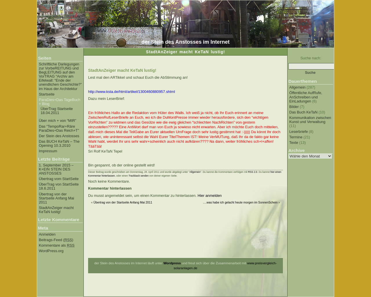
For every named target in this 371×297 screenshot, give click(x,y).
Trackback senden (139, 175)
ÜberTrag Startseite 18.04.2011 (57, 111)
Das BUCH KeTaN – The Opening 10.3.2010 (59, 144)
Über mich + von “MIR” (57, 121)
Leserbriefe (298, 131)
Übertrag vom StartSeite (59, 179)
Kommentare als (56, 245)
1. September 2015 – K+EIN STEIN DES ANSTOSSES (56, 169)
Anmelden (47, 234)
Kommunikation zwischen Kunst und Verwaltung (310, 120)
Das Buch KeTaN (303, 112)
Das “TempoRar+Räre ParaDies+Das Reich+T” (59, 128)
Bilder (294, 106)
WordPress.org (51, 251)
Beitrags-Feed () (56, 240)
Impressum (48, 151)
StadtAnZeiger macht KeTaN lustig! (56, 210)
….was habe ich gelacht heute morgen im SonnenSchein (240, 202)
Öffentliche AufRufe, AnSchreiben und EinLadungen (305, 97)
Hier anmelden (210, 195)
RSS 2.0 (252, 171)
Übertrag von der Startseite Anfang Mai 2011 (56, 198)
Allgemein (297, 87)
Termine (296, 137)
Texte (293, 142)
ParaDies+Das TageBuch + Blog (59, 102)
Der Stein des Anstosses (59, 136)
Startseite (46, 94)
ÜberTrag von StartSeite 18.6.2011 (59, 186)
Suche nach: (310, 58)
